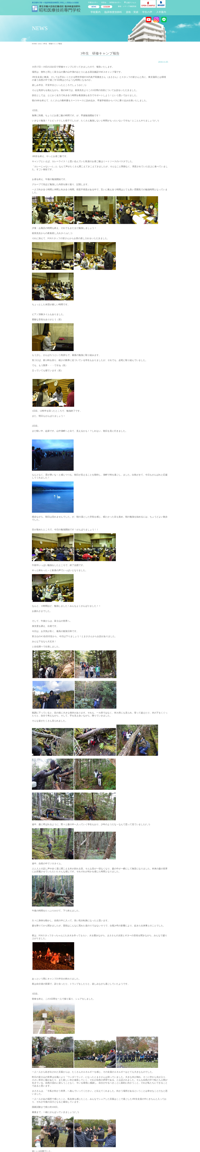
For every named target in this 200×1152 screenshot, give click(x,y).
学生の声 (147, 12)
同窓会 (103, 2)
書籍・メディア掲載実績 (127, 6)
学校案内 (96, 12)
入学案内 (161, 12)
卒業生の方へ (93, 2)
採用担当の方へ (115, 2)
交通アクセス (131, 3)
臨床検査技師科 (113, 12)
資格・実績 (132, 12)
